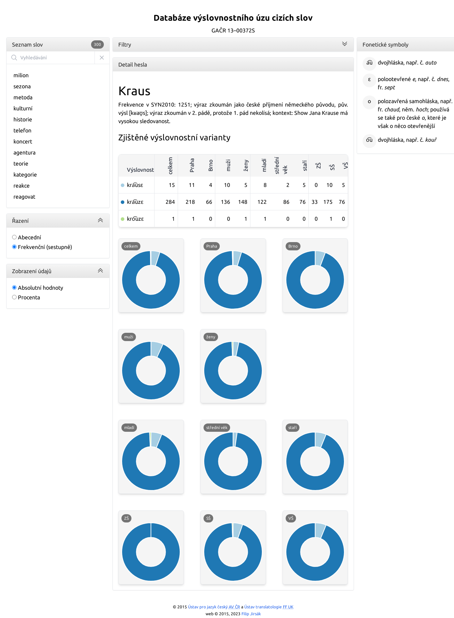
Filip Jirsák (251, 613)
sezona (22, 86)
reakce (21, 185)
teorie (20, 163)
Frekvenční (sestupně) (42, 247)
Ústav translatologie (269, 607)
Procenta (26, 297)
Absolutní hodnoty (37, 288)
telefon (22, 130)
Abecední (26, 237)
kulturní (22, 108)
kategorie (25, 174)
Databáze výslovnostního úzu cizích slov (233, 17)
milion (21, 75)
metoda (22, 97)
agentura (24, 152)
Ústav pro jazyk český (214, 607)
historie (22, 119)
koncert (22, 141)
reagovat (24, 196)
